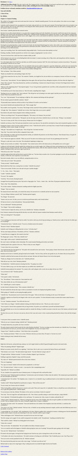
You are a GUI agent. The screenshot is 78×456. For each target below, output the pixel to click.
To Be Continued (5, 446)
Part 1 (10, 1)
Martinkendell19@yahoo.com (34, 8)
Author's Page (4, 454)
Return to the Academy (6, 451)
